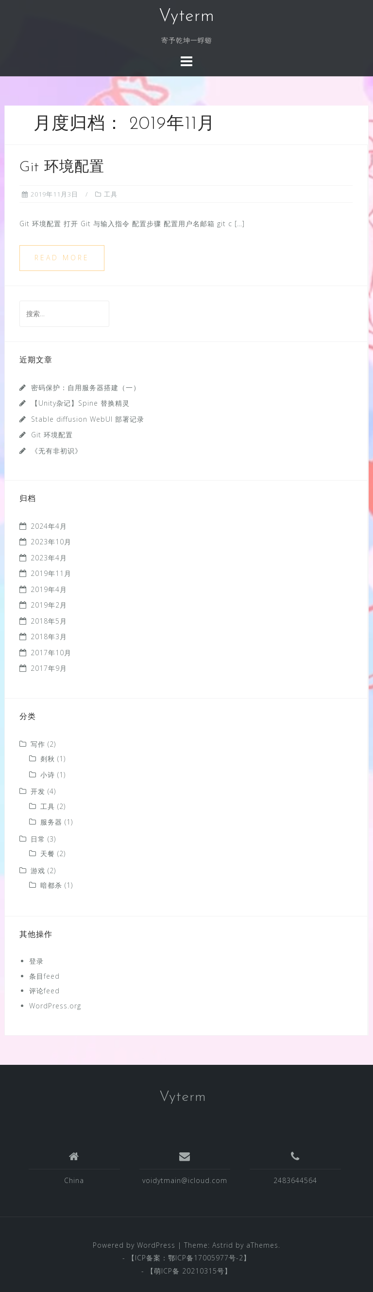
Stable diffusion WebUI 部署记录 (87, 419)
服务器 (51, 821)
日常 (38, 838)
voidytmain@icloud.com (184, 1180)
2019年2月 (49, 605)
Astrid (222, 1245)
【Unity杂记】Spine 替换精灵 (80, 403)
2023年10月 (51, 541)
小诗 (47, 774)
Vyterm (187, 16)
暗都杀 (51, 885)
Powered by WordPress (134, 1245)
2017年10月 (51, 652)
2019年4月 (49, 589)
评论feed (44, 990)
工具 (111, 194)
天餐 (47, 853)
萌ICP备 (168, 1270)
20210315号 (203, 1270)
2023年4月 (49, 557)
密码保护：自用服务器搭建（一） (85, 387)
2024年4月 (49, 526)
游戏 (38, 870)
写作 (38, 744)
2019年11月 (51, 573)
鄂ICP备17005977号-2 (205, 1257)
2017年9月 (49, 668)
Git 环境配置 (61, 167)
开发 (38, 791)
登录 (36, 961)
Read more (61, 257)
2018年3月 (49, 636)
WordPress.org (55, 1005)
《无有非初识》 (56, 450)
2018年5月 (49, 621)
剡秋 (47, 758)
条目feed (44, 976)
